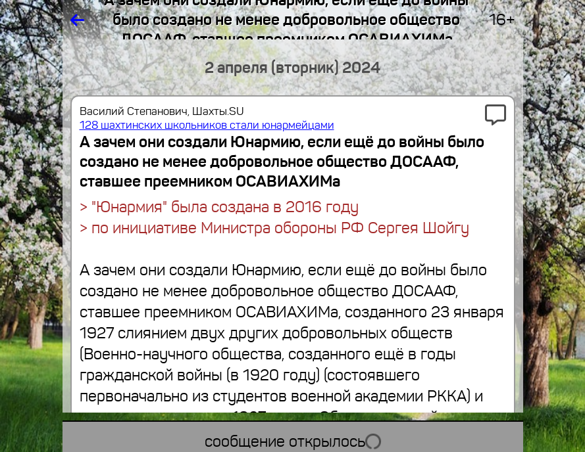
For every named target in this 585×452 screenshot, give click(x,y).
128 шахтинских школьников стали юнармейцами (207, 125)
